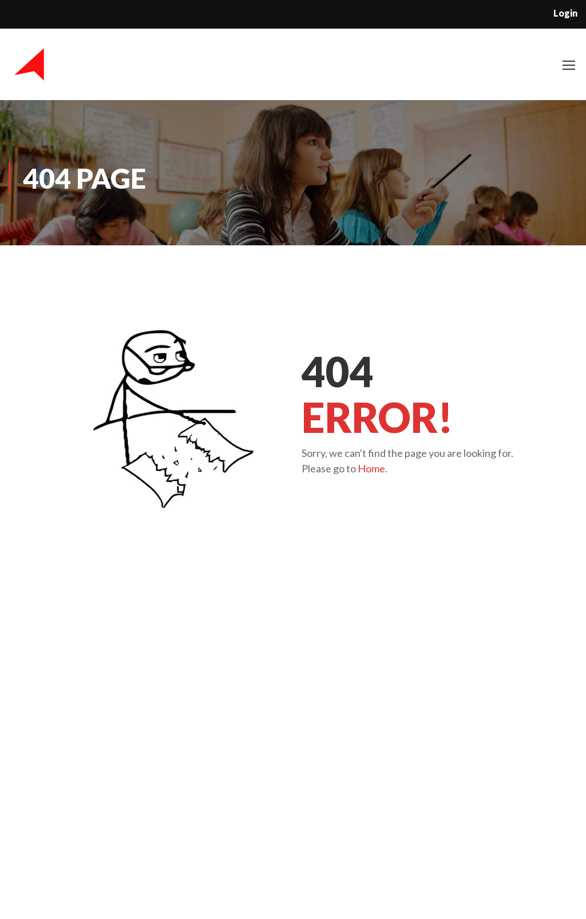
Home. (372, 468)
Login (565, 12)
